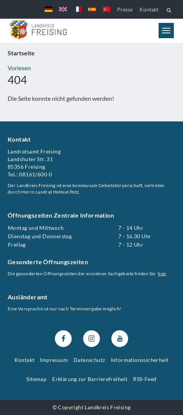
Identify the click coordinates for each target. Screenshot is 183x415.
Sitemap (36, 379)
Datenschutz (89, 360)
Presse (125, 9)
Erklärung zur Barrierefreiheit (89, 379)
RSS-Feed (144, 379)
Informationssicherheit (140, 360)
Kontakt (149, 9)
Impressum (54, 360)
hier (162, 273)
